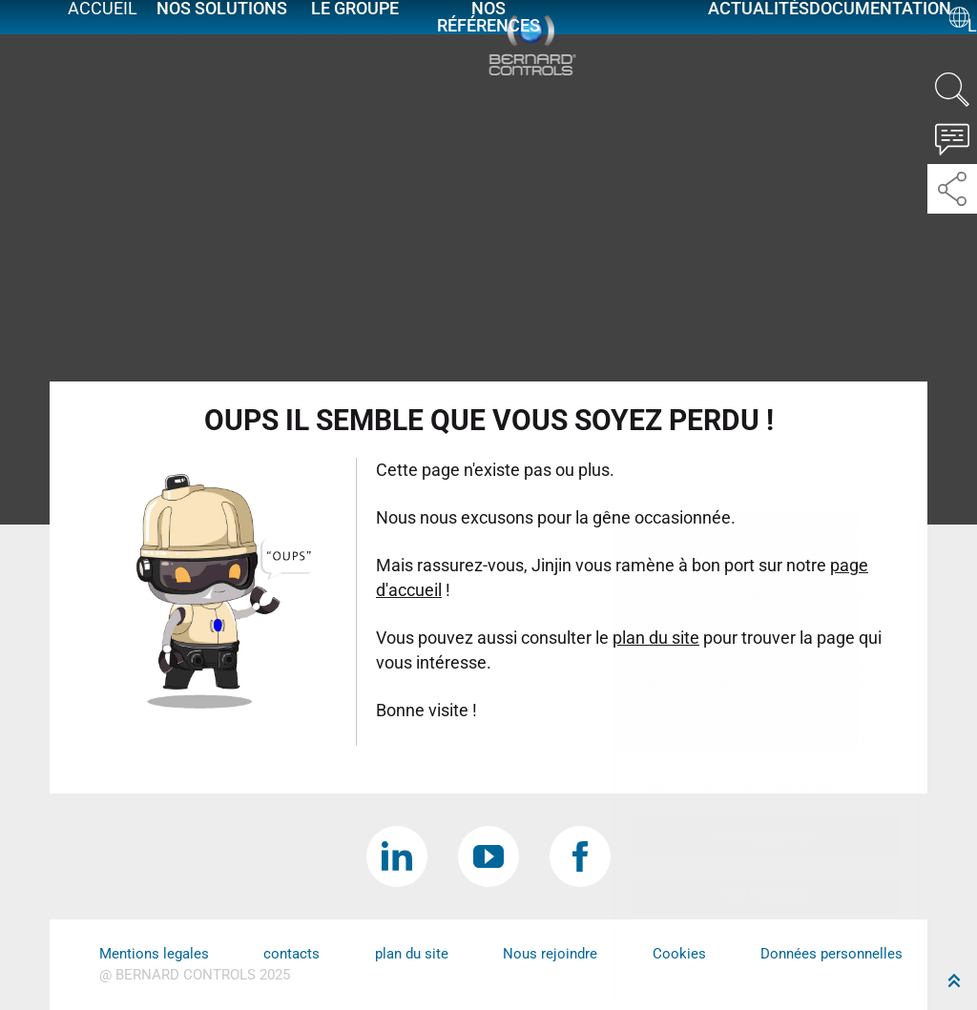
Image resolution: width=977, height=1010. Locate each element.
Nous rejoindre (550, 953)
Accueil (102, 30)
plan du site (411, 953)
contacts (291, 953)
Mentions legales (154, 953)
